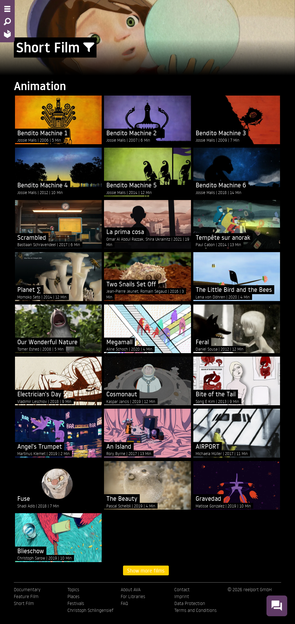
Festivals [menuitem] (75, 603)
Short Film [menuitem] (24, 603)
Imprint (181, 596)
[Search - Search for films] (7, 21)
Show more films (145, 570)
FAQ (124, 603)
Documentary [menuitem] (27, 589)
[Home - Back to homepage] (7, 34)
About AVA (131, 589)
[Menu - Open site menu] (7, 9)
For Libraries (133, 596)
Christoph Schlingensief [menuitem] (90, 610)
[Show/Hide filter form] (88, 47)
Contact (182, 589)
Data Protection (189, 603)
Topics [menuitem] (73, 589)
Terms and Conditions (195, 610)
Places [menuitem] (73, 596)
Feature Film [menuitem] (26, 596)
